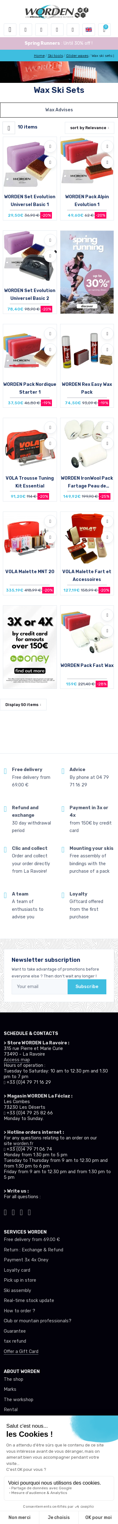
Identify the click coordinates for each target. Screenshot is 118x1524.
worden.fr (23, 1143)
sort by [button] (88, 127)
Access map (17, 1059)
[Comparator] (73, 29)
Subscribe (87, 986)
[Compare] (50, 162)
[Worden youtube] (29, 1212)
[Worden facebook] (21, 1212)
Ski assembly (17, 1290)
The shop (13, 1379)
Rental (11, 1409)
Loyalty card (17, 1270)
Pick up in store (20, 1280)
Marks (10, 1389)
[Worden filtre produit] (9, 128)
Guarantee (15, 1331)
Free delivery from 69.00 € (32, 1239)
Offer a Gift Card (21, 1351)
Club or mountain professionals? (37, 1321)
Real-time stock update (29, 1300)
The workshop (18, 1399)
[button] (26, 29)
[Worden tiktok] (5, 1212)
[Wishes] (57, 29)
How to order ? (19, 1311)
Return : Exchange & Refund (33, 1250)
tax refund (15, 1341)
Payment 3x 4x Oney (26, 1260)
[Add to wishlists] (50, 146)
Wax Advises (59, 110)
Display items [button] (21, 704)
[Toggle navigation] (10, 29)
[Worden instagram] (13, 1212)
